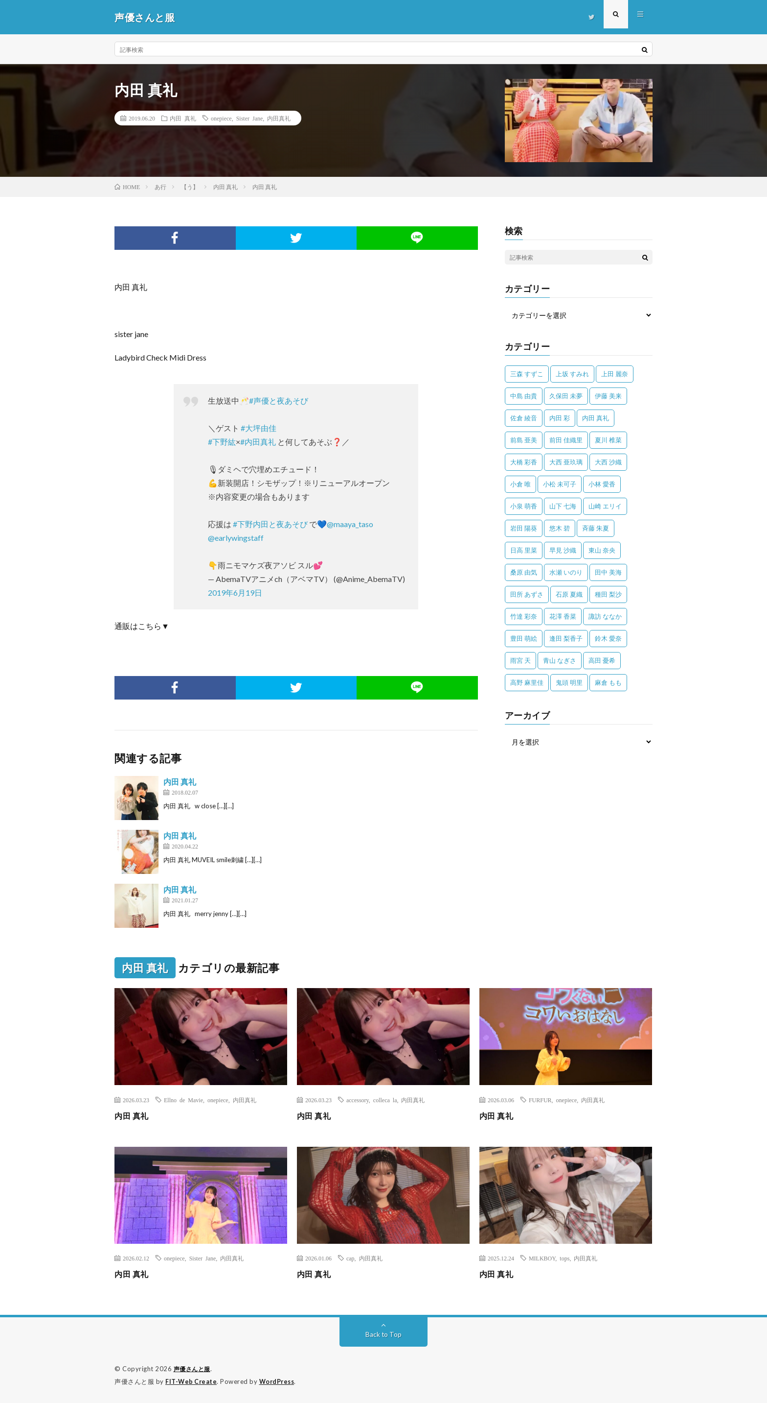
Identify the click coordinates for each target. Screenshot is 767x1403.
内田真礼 (279, 118)
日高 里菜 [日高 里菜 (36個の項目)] (523, 550)
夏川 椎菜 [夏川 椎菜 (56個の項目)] (608, 440)
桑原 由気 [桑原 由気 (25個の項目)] (523, 572)
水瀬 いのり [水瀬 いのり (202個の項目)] (566, 572)
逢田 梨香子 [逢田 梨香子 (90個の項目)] (566, 638)
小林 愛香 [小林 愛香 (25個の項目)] (601, 484)
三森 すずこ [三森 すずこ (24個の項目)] (526, 374)
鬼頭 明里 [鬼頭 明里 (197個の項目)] (569, 682)
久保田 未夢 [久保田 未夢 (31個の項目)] (566, 396)
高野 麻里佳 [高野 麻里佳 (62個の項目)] (526, 682)
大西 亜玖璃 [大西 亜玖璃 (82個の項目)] (566, 462)
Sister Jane (249, 118)
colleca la (385, 1100)
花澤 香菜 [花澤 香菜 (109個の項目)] (562, 616)
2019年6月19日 (235, 592)
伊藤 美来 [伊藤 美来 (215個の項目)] (608, 396)
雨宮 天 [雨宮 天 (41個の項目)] (520, 660)
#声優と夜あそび (278, 400)
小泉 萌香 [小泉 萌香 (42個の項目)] (523, 506)
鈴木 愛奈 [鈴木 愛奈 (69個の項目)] (608, 638)
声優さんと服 (193, 1369)
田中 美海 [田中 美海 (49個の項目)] (608, 572)
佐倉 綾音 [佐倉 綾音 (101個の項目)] (523, 418)
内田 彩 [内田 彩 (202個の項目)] (559, 418)
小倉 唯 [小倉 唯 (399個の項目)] (520, 484)
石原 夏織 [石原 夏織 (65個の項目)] (569, 594)
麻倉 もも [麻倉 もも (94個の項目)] (608, 682)
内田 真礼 (183, 118)
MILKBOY (542, 1258)
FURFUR (540, 1100)
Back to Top (383, 1334)
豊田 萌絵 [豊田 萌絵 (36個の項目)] (523, 638)
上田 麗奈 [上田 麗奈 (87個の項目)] (614, 374)
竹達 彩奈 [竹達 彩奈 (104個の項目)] (523, 616)
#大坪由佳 (258, 428)
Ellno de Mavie (183, 1100)
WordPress (279, 1381)
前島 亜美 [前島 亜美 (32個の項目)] (523, 440)
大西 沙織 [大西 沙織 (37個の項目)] (608, 462)
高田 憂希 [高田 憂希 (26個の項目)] (601, 660)
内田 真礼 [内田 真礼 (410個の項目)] (595, 418)
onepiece (221, 118)
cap (350, 1258)
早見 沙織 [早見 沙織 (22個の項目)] (562, 550)
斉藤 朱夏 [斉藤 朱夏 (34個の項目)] (595, 528)
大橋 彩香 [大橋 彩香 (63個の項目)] (523, 462)
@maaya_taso (350, 524)
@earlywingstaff (236, 537)
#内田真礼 (258, 441)
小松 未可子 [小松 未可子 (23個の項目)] (559, 484)
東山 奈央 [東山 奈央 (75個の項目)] (601, 550)
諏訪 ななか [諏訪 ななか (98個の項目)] (605, 616)
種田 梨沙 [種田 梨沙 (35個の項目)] (608, 594)
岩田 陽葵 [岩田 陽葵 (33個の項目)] (523, 528)
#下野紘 (222, 441)
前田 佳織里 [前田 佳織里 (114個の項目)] (566, 440)
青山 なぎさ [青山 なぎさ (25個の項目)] (559, 660)
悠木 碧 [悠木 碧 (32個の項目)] (559, 528)
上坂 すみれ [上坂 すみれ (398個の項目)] (572, 374)
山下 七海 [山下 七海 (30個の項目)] (562, 506)
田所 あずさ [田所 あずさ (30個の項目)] (526, 594)
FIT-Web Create (191, 1381)
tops (564, 1258)
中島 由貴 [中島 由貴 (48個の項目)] (523, 396)
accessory (357, 1100)
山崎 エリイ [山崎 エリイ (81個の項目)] (605, 506)
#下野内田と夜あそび (270, 524)
